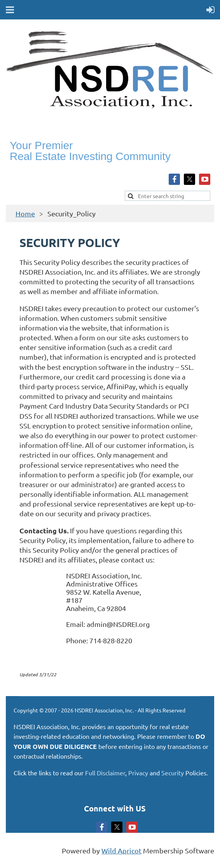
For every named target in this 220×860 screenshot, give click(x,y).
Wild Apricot (121, 850)
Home (25, 213)
